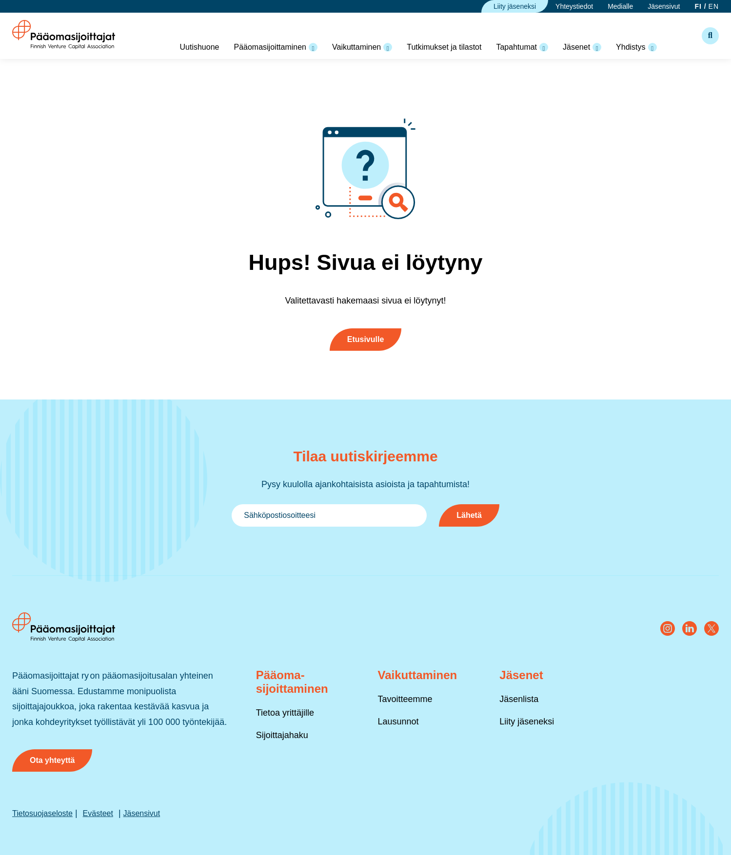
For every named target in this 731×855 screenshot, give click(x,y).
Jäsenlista (518, 699)
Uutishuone (199, 47)
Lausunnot (397, 721)
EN (714, 6)
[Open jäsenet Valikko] (597, 47)
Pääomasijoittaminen (270, 47)
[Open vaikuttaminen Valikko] (387, 47)
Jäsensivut (664, 6)
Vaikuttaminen (356, 47)
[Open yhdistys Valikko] (652, 47)
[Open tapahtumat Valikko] (543, 47)
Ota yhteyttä (52, 760)
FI (697, 6)
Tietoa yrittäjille (285, 713)
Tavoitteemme (404, 699)
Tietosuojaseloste (42, 813)
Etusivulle (365, 339)
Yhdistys (630, 47)
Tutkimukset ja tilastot (444, 47)
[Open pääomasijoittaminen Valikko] (313, 47)
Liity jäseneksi (515, 6)
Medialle (620, 6)
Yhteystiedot (574, 6)
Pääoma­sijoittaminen (292, 681)
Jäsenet (576, 47)
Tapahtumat (516, 47)
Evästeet (98, 813)
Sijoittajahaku (282, 735)
